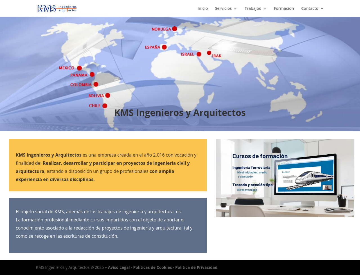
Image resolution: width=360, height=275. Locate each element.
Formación (284, 8)
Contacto (309, 8)
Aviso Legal (119, 267)
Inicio (203, 8)
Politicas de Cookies (152, 267)
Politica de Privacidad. (197, 267)
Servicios (223, 8)
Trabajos (253, 8)
